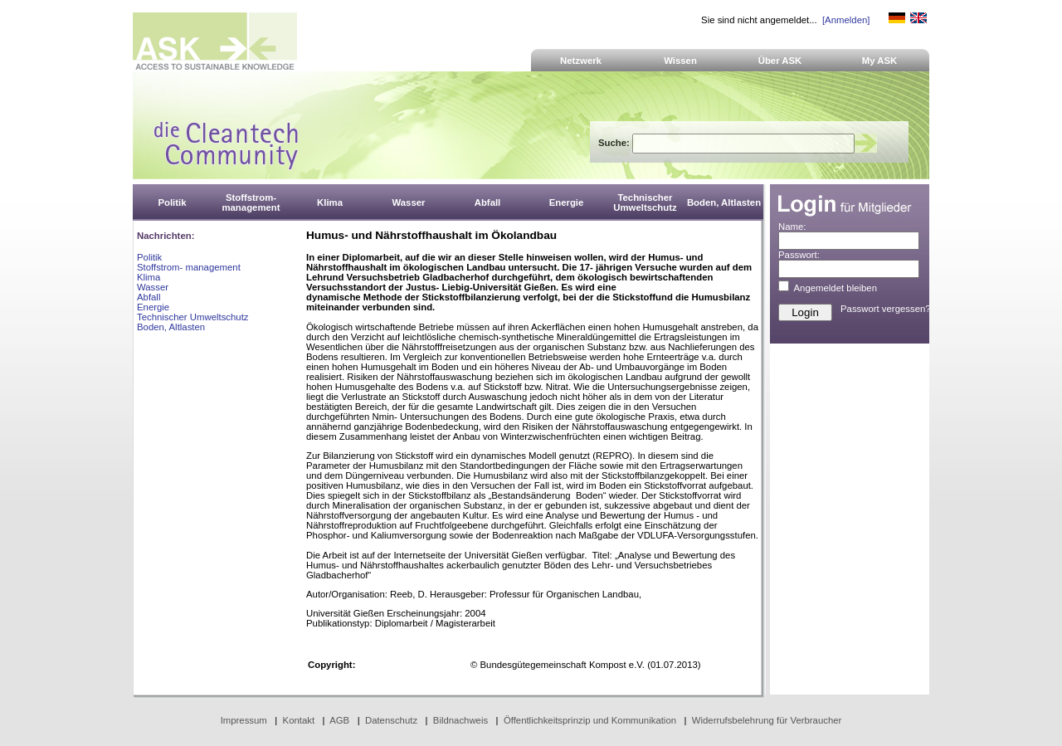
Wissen (680, 61)
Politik (149, 257)
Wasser (152, 287)
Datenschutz (391, 720)
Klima (148, 277)
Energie (153, 307)
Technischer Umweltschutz (192, 317)
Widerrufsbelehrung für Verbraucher (767, 720)
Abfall (148, 297)
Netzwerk (581, 61)
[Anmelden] (846, 20)
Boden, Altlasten (171, 327)
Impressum (244, 720)
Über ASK (780, 61)
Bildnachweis (460, 720)
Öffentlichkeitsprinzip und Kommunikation (590, 720)
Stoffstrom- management (189, 267)
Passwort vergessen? (885, 309)
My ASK (880, 61)
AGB (339, 720)
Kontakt (299, 720)
